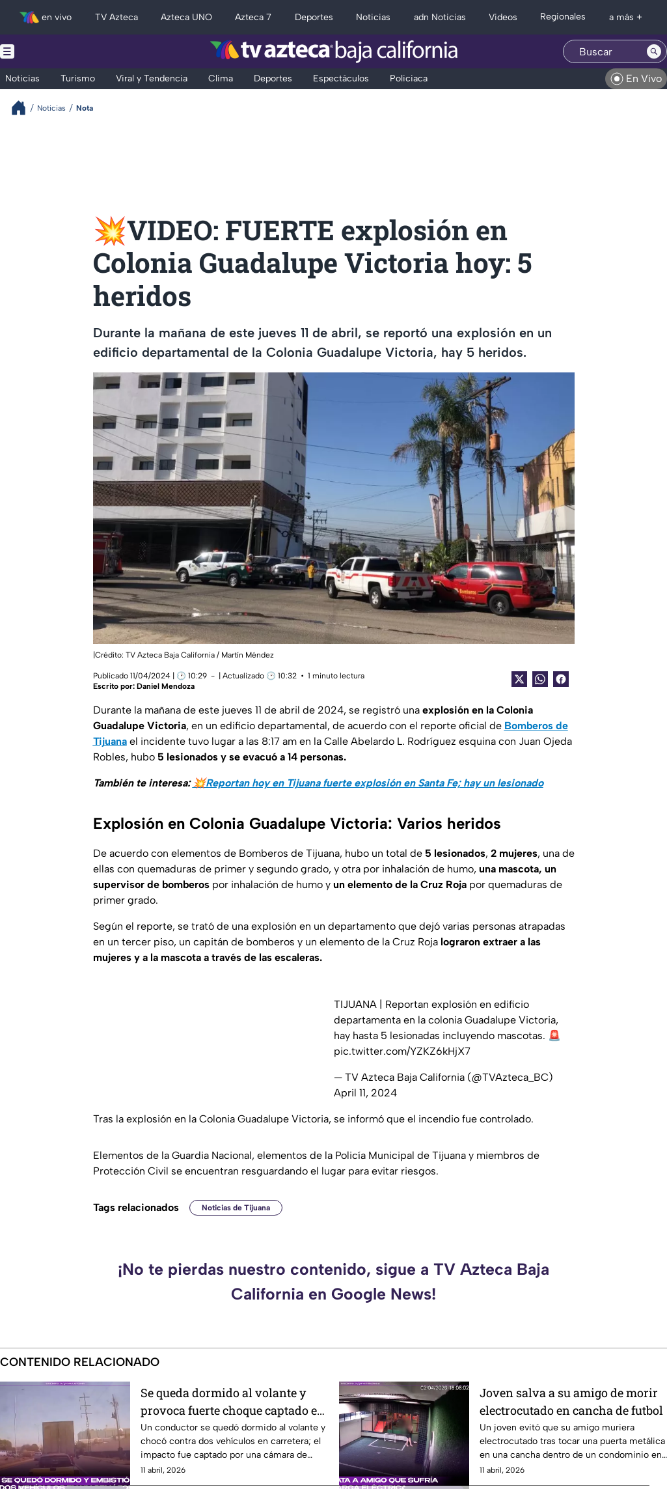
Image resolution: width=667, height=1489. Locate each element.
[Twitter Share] (519, 679)
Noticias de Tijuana (236, 1207)
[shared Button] (540, 679)
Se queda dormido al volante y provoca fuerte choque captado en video (233, 1401)
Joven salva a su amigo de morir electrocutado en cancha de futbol (571, 1401)
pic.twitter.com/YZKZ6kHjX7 (402, 1051)
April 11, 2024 (365, 1093)
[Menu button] (52, 51)
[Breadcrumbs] (23, 108)
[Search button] (654, 51)
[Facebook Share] (561, 679)
